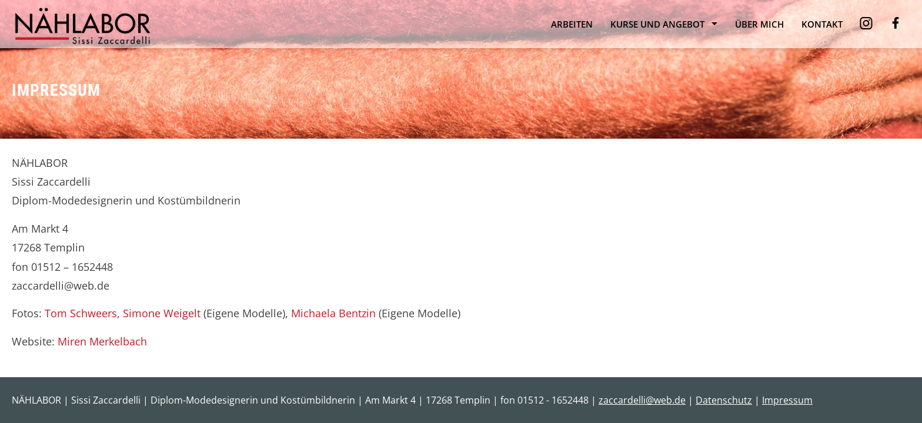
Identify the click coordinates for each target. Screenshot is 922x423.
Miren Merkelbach (102, 341)
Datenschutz (724, 400)
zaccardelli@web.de (642, 400)
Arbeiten (572, 24)
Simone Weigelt (162, 313)
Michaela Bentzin (333, 313)
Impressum (787, 400)
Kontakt (822, 24)
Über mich (759, 24)
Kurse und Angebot (657, 24)
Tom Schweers (81, 313)
